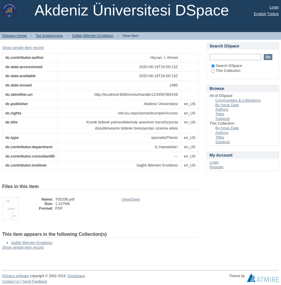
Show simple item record (23, 47)
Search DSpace (226, 65)
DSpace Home (14, 35)
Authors (222, 109)
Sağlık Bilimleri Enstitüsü (92, 35)
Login (274, 7)
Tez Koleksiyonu (49, 35)
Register (217, 167)
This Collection (226, 70)
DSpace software (15, 276)
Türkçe (273, 14)
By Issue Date (227, 105)
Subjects (222, 118)
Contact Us (11, 281)
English (260, 14)
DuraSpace (76, 276)
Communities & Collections (238, 100)
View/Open (131, 199)
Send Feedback (34, 281)
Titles (220, 114)
